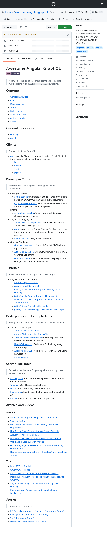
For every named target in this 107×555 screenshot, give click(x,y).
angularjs (80, 48)
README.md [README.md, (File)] (12, 51)
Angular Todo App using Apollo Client (32, 334)
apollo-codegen (21, 196)
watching (82, 79)
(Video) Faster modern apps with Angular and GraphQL (40, 309)
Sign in (94, 4)
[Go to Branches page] (21, 27)
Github (17, 165)
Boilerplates (16, 111)
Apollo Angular (21, 357)
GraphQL (14, 134)
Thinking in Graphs (19, 421)
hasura (9, 12)
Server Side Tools (18, 114)
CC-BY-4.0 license (84, 60)
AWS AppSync (16, 378)
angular (99, 48)
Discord (18, 172)
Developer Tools (17, 104)
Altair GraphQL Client (24, 251)
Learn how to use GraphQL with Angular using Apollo (35, 438)
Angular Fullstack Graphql (26, 330)
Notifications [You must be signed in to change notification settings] (67, 12)
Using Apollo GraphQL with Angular (27, 441)
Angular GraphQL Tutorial (26, 286)
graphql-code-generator (25, 203)
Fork (83, 12)
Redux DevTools (21, 238)
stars (81, 75)
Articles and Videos (19, 118)
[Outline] (68, 59)
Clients (13, 100)
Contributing (83, 64)
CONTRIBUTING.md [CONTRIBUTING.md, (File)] (15, 40)
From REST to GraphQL (21, 466)
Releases (80, 93)
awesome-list (82, 51)
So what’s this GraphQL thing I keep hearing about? (34, 417)
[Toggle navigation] (5, 4)
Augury (17, 229)
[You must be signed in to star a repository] (97, 12)
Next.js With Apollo (23, 344)
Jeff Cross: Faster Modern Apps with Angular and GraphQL (37, 511)
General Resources (19, 96)
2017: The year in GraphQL (23, 518)
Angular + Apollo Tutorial (26, 282)
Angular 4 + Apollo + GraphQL (24, 434)
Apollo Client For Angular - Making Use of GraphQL (34, 473)
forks (80, 82)
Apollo (13, 156)
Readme (81, 57)
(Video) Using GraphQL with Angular (31, 306)
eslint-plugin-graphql (24, 213)
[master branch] (9, 27)
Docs (16, 162)
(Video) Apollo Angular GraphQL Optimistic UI (36, 296)
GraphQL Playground (24, 245)
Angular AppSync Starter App (28, 337)
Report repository (83, 86)
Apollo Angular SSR (23, 350)
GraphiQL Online (22, 258)
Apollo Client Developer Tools (28, 222)
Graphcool (15, 385)
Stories (13, 121)
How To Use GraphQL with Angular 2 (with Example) (34, 431)
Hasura (13, 388)
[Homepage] (53, 4)
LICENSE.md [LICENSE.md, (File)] (12, 46)
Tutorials (14, 107)
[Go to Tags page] (26, 27)
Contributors (82, 116)
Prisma (13, 398)
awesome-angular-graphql (31, 12)
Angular (14, 138)
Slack (16, 169)
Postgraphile (16, 392)
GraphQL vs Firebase (20, 469)
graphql (90, 48)
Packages (80, 104)
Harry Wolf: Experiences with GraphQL (28, 521)
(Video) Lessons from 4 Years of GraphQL (29, 514)
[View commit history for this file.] (68, 34)
